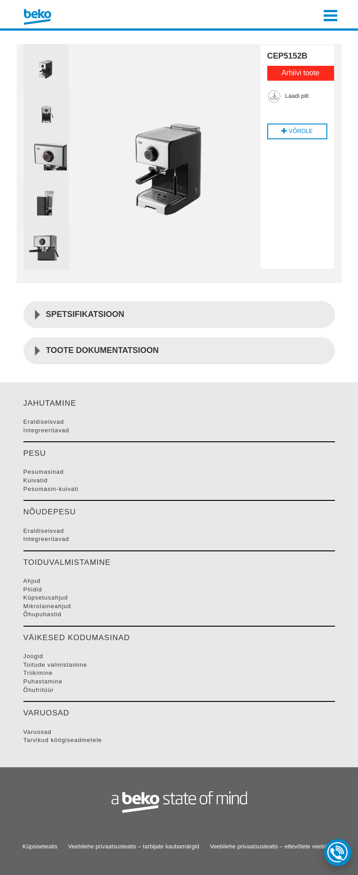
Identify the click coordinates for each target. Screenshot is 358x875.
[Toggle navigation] (330, 14)
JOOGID (33, 656)
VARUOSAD (37, 731)
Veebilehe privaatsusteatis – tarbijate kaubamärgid (134, 846)
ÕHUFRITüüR (38, 690)
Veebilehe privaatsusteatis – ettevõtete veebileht (272, 846)
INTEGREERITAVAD (46, 430)
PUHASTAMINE (43, 681)
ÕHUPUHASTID (42, 614)
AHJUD (32, 580)
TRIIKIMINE (38, 672)
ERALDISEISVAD (43, 421)
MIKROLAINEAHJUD (47, 606)
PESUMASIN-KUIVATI (51, 489)
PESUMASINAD (43, 471)
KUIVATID (35, 480)
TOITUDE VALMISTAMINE (55, 664)
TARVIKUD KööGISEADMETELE (62, 740)
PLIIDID (32, 589)
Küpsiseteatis (40, 846)
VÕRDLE (297, 131)
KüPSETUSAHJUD (45, 597)
